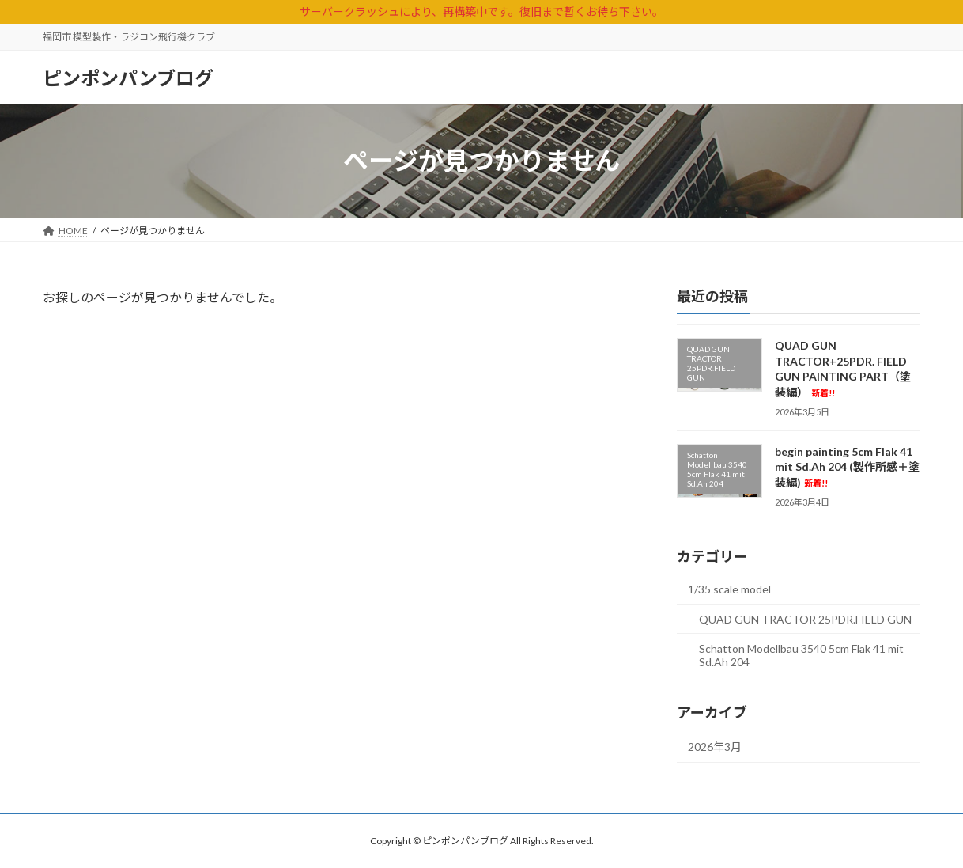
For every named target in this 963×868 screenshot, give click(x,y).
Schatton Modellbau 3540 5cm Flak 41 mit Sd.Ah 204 (801, 655)
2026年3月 (715, 746)
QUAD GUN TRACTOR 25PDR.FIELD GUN (805, 619)
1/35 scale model (729, 589)
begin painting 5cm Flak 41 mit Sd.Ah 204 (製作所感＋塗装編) (847, 467)
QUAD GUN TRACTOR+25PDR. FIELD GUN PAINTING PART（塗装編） (843, 369)
